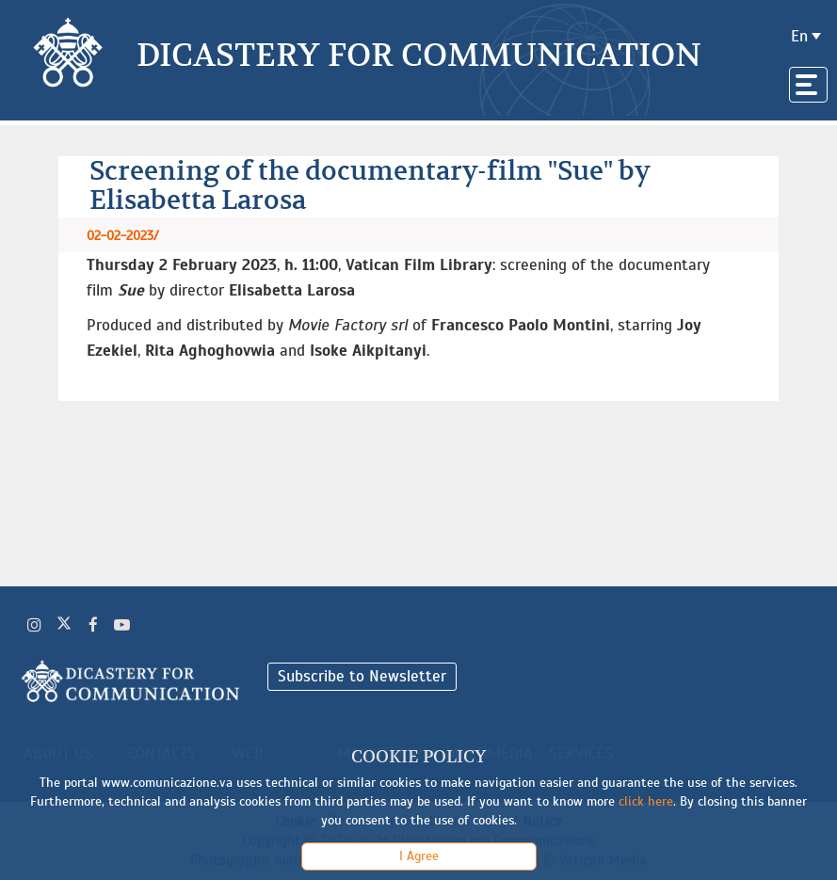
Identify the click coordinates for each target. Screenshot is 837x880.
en (799, 36)
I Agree (419, 856)
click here (646, 801)
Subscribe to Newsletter (362, 676)
